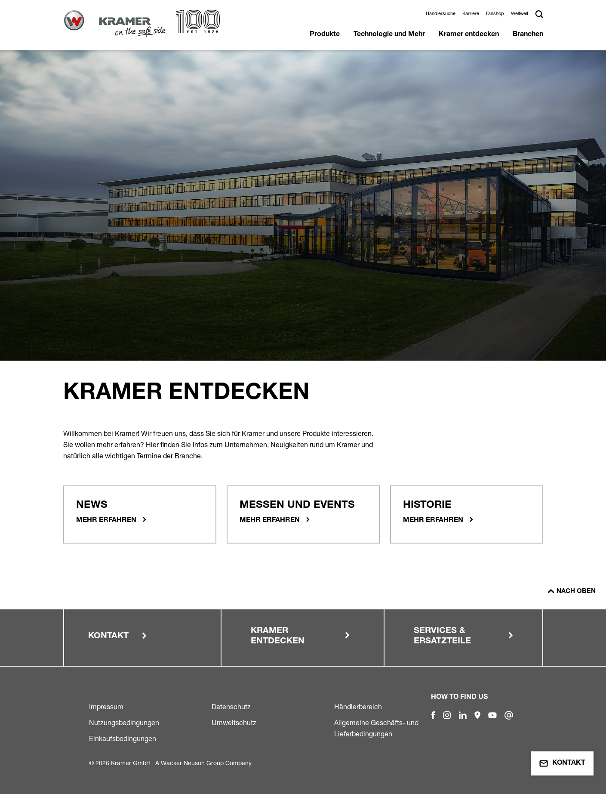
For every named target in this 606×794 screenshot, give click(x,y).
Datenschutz (231, 706)
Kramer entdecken (469, 34)
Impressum (106, 706)
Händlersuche (440, 13)
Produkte (325, 34)
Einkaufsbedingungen (122, 738)
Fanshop (495, 13)
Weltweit (519, 13)
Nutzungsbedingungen (124, 722)
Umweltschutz (234, 722)
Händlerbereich (358, 706)
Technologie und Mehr (389, 34)
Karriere (470, 13)
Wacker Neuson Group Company (206, 762)
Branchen (528, 34)
